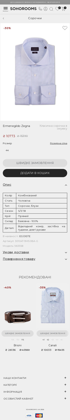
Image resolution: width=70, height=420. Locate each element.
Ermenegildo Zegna (16, 126)
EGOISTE (24, 236)
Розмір (7, 143)
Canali (53, 345)
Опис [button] (7, 184)
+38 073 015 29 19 (53, 2)
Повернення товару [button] (19, 259)
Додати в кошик (35, 173)
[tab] (35, 184)
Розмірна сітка (58, 143)
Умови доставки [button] (16, 252)
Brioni (17, 345)
